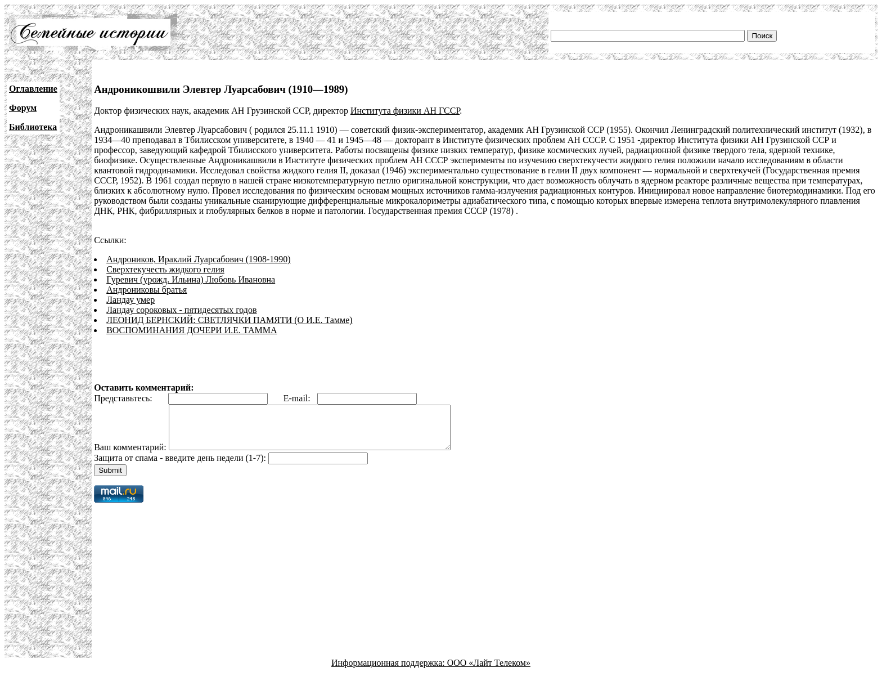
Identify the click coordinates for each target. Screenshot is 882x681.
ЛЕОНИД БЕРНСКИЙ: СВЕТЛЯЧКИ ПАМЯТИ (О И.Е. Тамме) (229, 320)
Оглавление (33, 88)
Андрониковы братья (146, 289)
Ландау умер (130, 299)
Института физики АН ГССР (405, 110)
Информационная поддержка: (389, 671)
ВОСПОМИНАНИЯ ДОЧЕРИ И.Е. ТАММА (191, 330)
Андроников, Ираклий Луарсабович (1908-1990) (198, 259)
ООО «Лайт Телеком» (488, 671)
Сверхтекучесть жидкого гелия (165, 269)
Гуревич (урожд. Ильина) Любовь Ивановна (190, 279)
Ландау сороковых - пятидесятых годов (181, 310)
